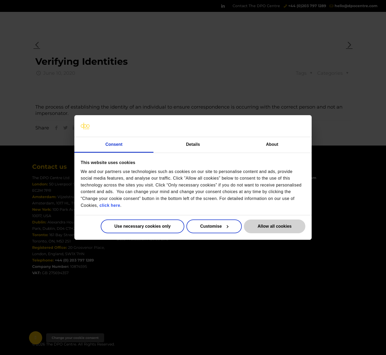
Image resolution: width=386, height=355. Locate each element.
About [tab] (272, 144)
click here (109, 205)
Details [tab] (193, 144)
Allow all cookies (275, 226)
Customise (214, 226)
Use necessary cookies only (142, 226)
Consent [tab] (114, 144)
